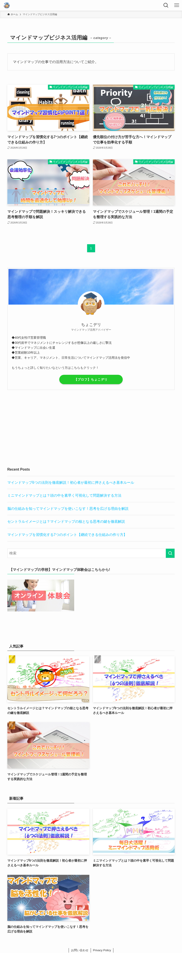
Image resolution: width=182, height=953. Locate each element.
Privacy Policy (102, 950)
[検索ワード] (91, 553)
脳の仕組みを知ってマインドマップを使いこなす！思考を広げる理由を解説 (68, 508)
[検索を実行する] (170, 553)
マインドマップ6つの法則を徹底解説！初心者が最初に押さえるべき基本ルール (70, 482)
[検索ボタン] (166, 5)
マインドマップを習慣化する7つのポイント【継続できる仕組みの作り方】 (67, 535)
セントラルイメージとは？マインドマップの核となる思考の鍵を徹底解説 (66, 521)
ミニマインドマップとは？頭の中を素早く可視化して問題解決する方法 (64, 495)
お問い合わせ (79, 950)
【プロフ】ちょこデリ (91, 379)
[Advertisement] (91, 428)
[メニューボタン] (176, 5)
